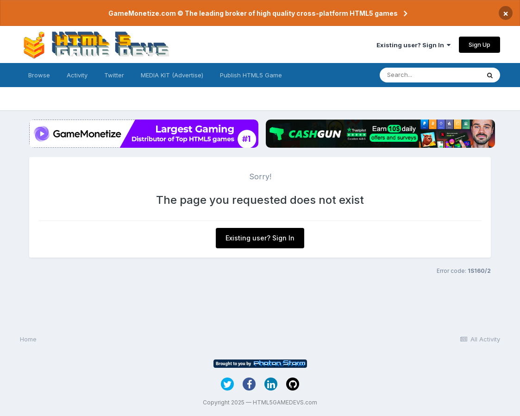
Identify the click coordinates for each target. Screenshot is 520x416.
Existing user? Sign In (413, 45)
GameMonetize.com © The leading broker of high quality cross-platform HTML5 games (253, 13)
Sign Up (479, 44)
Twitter (114, 75)
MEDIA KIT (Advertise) (172, 75)
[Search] (430, 75)
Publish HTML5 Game (251, 75)
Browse (39, 75)
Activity (77, 75)
